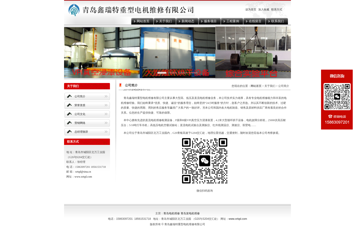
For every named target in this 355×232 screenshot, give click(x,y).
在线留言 (255, 21)
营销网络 (79, 123)
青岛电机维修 (171, 213)
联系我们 (277, 21)
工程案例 (232, 21)
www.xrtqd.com (83, 176)
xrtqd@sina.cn (83, 171)
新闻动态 (188, 21)
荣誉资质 (79, 105)
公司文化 (79, 114)
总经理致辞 (81, 131)
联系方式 (276, 9)
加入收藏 (263, 9)
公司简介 (79, 96)
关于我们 (165, 21)
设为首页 (250, 9)
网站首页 (143, 21)
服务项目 (210, 21)
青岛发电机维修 (190, 213)
